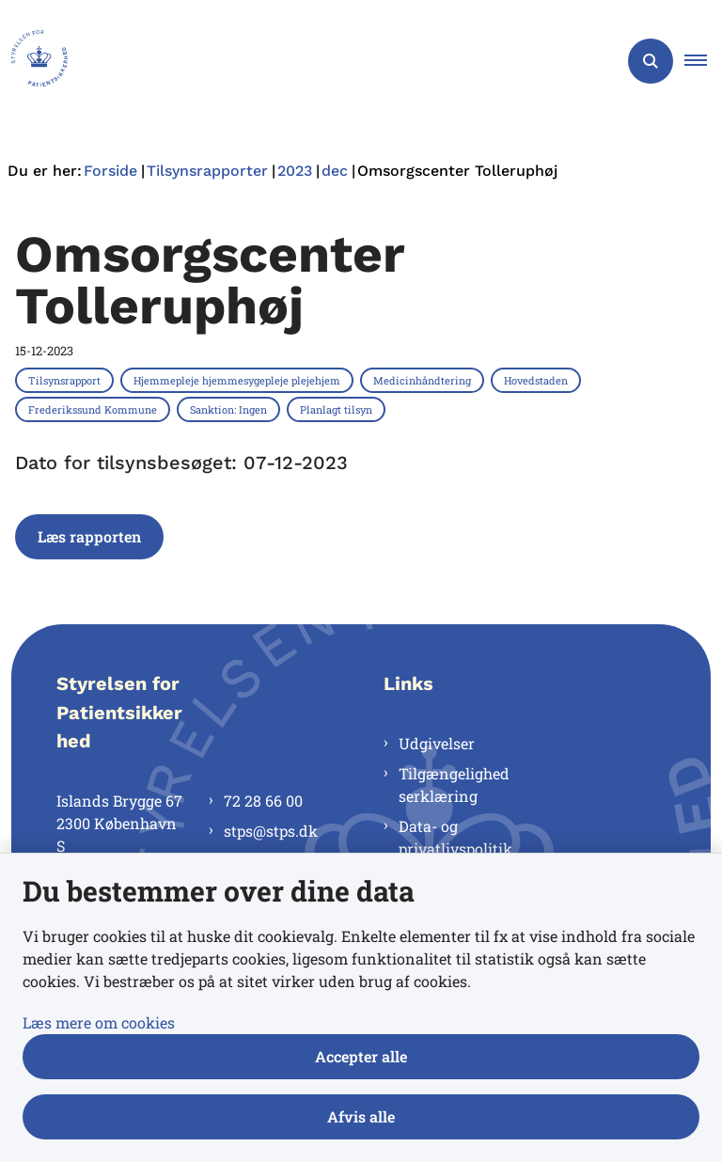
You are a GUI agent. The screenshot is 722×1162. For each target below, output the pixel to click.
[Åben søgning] (650, 61)
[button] (703, 61)
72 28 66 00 (263, 800)
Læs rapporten (89, 536)
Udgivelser (437, 743)
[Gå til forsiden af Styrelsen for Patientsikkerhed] (34, 61)
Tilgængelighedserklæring (454, 784)
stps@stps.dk (271, 830)
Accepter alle (361, 1056)
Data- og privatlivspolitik (455, 837)
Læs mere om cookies (99, 1022)
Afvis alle (361, 1116)
